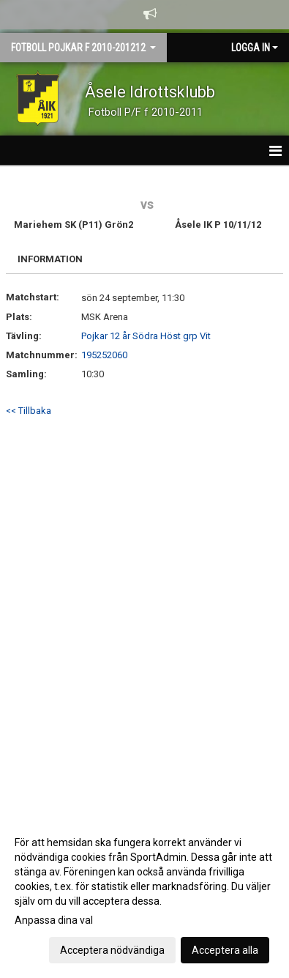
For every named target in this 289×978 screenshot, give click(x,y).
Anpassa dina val (54, 920)
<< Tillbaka (28, 410)
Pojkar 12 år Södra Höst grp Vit (146, 335)
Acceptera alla (225, 950)
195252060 (104, 354)
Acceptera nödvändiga (112, 950)
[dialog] (144, 895)
